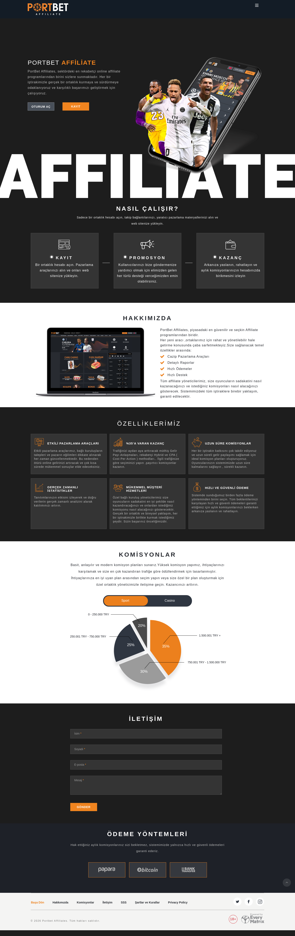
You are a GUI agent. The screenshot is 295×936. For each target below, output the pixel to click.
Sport (125, 600)
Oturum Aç (41, 106)
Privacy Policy (177, 908)
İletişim (107, 908)
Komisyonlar (85, 908)
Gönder (85, 812)
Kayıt (75, 106)
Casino (170, 600)
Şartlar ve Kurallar (147, 908)
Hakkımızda (60, 908)
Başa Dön (37, 908)
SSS (124, 908)
